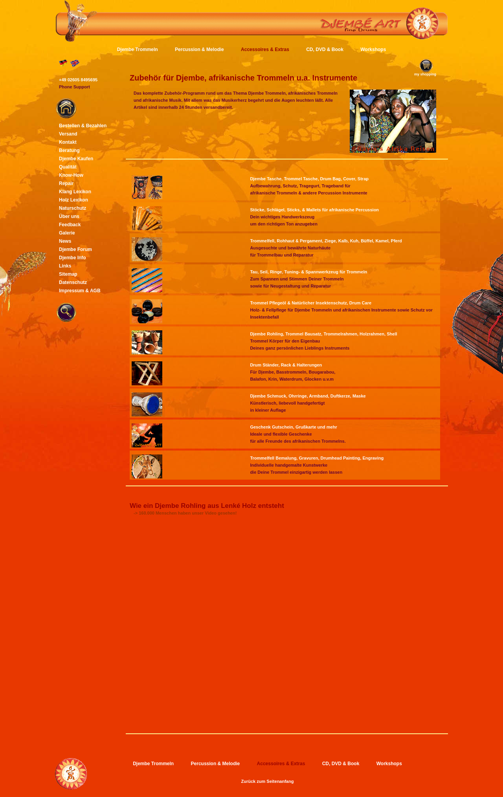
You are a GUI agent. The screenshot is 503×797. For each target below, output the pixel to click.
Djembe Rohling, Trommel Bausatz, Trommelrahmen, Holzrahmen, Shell (323, 334)
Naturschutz (72, 208)
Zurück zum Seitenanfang (267, 781)
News (65, 241)
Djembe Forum (75, 249)
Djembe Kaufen (76, 158)
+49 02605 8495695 (78, 79)
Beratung (69, 150)
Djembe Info (72, 257)
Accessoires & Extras (265, 49)
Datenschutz (73, 282)
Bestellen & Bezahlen (82, 125)
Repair (66, 183)
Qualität (68, 167)
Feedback (70, 224)
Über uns (69, 216)
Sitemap (68, 274)
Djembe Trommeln (137, 49)
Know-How (71, 175)
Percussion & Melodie (199, 49)
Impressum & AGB (80, 290)
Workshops (373, 49)
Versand (68, 134)
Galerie (67, 233)
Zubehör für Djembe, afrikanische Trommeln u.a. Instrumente (243, 77)
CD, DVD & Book (324, 49)
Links (65, 266)
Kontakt (68, 142)
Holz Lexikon (73, 200)
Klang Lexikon (75, 191)
